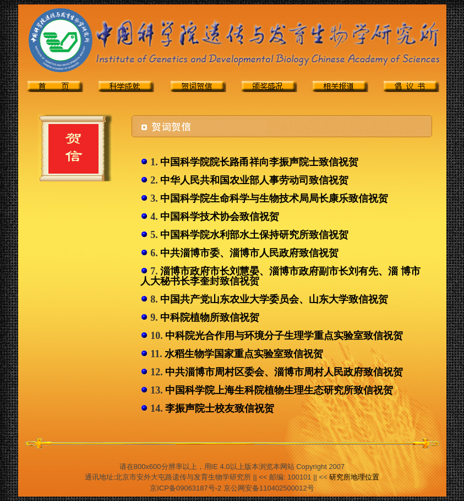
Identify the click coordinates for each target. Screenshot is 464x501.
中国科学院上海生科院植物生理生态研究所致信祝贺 (279, 390)
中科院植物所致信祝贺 (209, 317)
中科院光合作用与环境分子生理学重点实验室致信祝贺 (284, 335)
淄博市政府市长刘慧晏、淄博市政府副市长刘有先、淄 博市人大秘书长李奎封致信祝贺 (280, 276)
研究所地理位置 (354, 477)
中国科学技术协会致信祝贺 (219, 216)
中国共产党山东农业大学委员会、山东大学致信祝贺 (274, 299)
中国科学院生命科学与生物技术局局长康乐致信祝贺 (274, 198)
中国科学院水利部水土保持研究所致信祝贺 (254, 234)
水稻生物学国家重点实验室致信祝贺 (244, 353)
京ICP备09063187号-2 (185, 488)
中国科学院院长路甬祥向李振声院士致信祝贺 (259, 162)
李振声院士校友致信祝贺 (219, 408)
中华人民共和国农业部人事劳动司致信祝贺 (254, 180)
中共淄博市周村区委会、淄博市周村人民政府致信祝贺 (284, 372)
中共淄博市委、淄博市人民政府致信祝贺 (249, 252)
